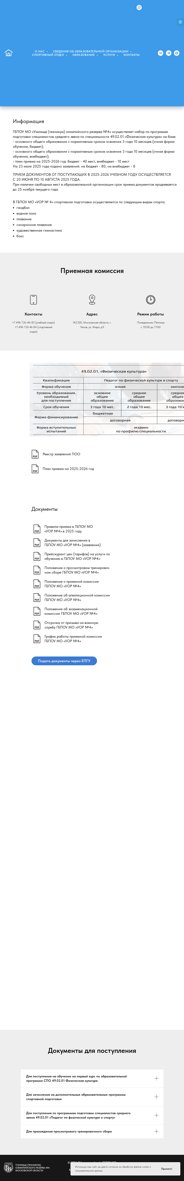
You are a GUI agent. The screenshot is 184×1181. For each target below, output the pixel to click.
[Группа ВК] (160, 53)
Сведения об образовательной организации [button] (91, 51)
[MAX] (176, 53)
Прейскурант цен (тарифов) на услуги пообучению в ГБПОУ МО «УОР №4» (77, 556)
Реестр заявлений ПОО (61, 454)
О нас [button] (40, 51)
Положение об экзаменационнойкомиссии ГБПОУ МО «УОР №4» (71, 611)
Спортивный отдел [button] (48, 55)
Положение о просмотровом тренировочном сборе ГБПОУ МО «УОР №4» (76, 570)
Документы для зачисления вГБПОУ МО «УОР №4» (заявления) (72, 542)
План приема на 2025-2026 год (68, 468)
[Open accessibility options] (180, 22)
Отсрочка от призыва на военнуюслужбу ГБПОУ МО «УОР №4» (71, 624)
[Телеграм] (168, 53)
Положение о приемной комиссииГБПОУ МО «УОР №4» (71, 583)
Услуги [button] (109, 55)
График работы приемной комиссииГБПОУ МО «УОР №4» (73, 638)
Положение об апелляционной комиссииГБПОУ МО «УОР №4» (77, 597)
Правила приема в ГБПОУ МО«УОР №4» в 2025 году (68, 528)
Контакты (132, 55)
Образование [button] (84, 55)
